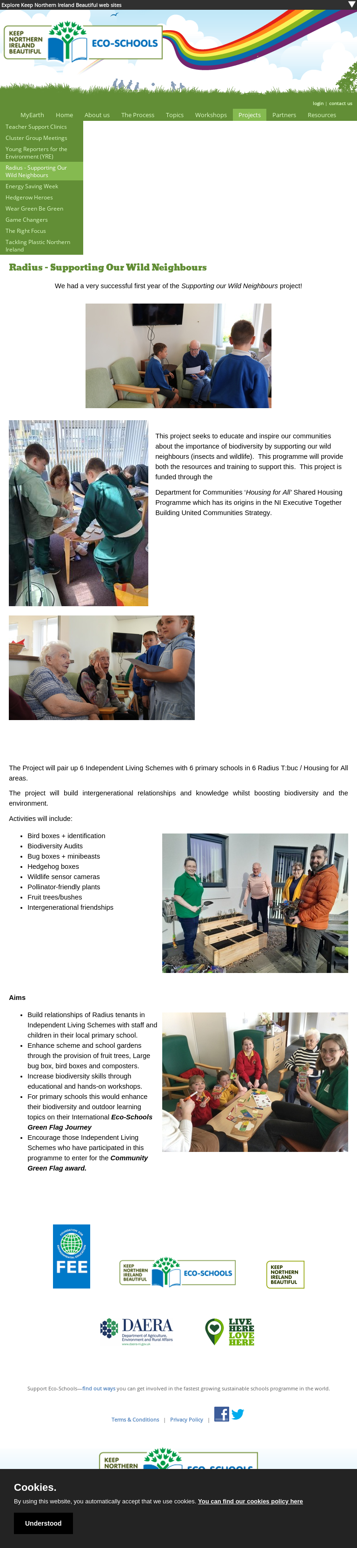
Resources (322, 115)
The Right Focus (26, 230)
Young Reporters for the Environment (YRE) (36, 152)
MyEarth (32, 115)
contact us (340, 103)
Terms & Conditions (135, 1419)
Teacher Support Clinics (36, 126)
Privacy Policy (186, 1419)
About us (97, 115)
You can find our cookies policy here (250, 1501)
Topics (175, 115)
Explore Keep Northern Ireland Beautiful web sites (61, 4)
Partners (284, 115)
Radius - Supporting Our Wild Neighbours (36, 171)
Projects (249, 115)
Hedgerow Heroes (29, 197)
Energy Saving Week (32, 186)
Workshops (211, 115)
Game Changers (27, 219)
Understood (43, 1523)
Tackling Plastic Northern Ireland (38, 245)
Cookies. (35, 1487)
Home (64, 115)
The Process (137, 115)
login (318, 103)
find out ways (98, 1388)
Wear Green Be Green (34, 208)
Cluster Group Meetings (36, 137)
